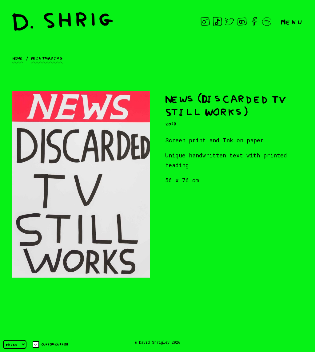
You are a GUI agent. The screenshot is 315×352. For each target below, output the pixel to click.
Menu (292, 21)
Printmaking (47, 57)
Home (17, 57)
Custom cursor (51, 344)
